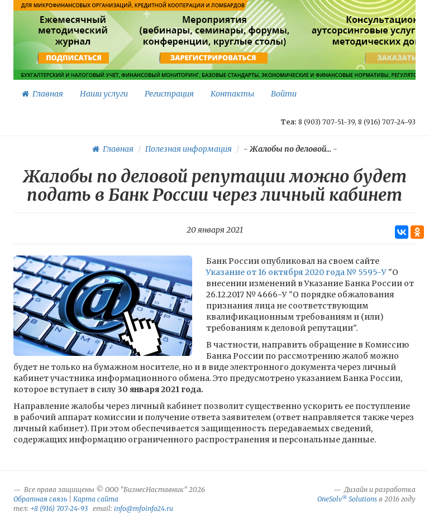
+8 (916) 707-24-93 (59, 508)
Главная (42, 94)
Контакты (232, 94)
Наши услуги (104, 94)
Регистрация (169, 94)
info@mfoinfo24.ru (143, 508)
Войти (284, 94)
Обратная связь (40, 499)
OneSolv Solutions (347, 499)
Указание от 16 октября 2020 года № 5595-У (296, 272)
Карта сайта (95, 499)
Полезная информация (188, 149)
